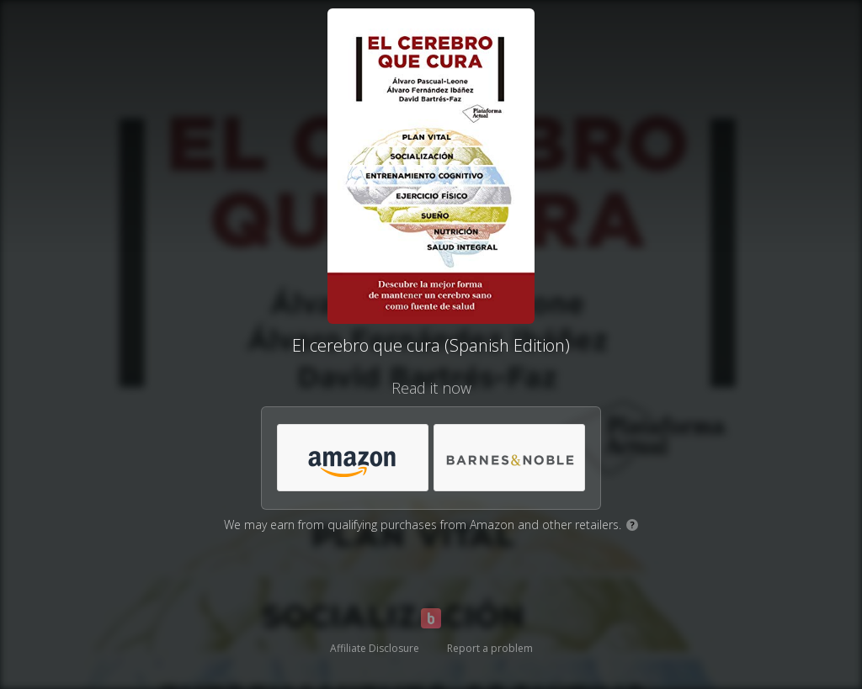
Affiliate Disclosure (374, 648)
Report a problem (490, 648)
